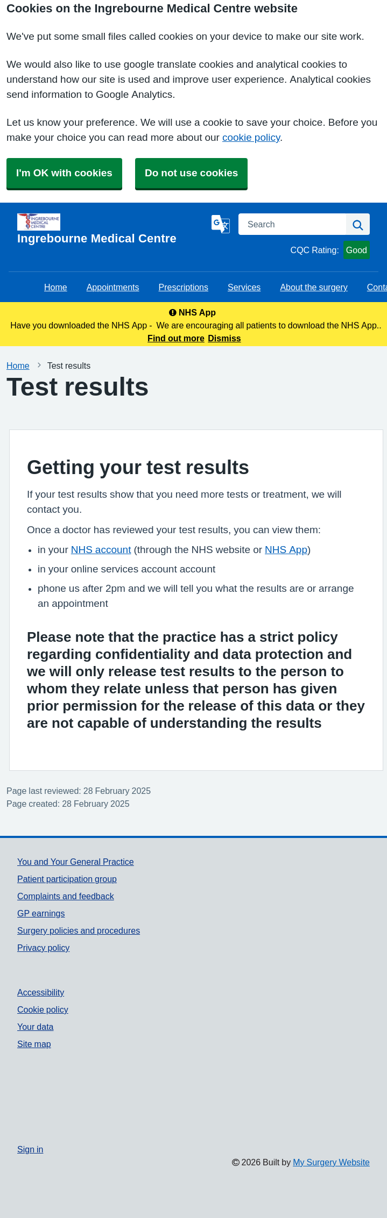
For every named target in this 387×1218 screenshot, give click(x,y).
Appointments (113, 287)
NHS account (101, 549)
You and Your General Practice (75, 861)
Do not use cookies (191, 173)
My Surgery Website (331, 1162)
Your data (35, 1026)
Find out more (176, 338)
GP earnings (41, 913)
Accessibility (40, 992)
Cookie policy (42, 1009)
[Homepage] (112, 229)
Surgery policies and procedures (78, 930)
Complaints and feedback (65, 896)
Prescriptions (183, 287)
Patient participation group (67, 879)
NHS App (286, 549)
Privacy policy (43, 947)
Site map (34, 1044)
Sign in (30, 1149)
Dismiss (224, 338)
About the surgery (313, 287)
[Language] (221, 224)
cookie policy (251, 137)
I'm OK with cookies (64, 173)
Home (55, 287)
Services (244, 287)
